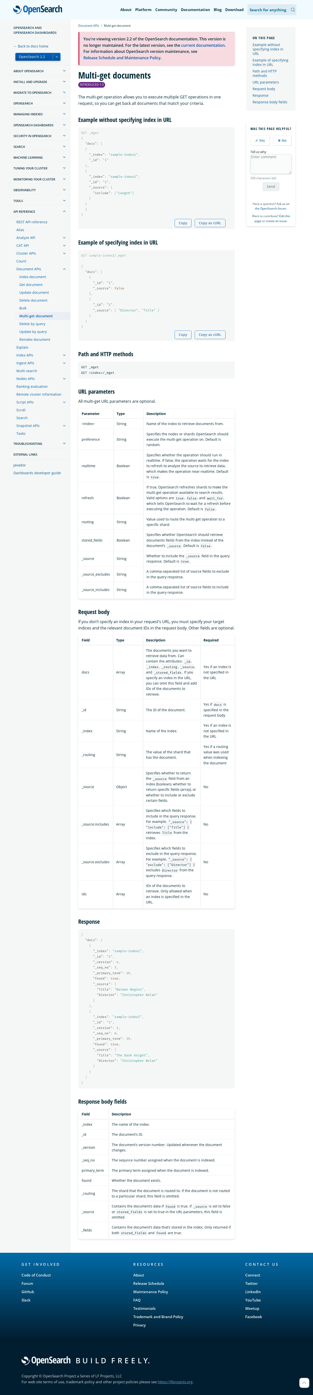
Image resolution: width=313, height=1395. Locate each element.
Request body (264, 88)
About (126, 9)
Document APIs (28, 269)
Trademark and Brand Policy (158, 1316)
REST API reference (31, 222)
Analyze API (25, 237)
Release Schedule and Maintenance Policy (122, 57)
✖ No (282, 140)
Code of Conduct (36, 1275)
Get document (31, 284)
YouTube (253, 1300)
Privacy (139, 1325)
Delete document (33, 300)
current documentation (203, 45)
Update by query (33, 331)
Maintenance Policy (150, 1291)
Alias (20, 229)
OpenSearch (39, 10)
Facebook (253, 1316)
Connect (252, 1275)
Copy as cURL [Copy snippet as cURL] (210, 223)
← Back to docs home (30, 46)
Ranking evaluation (32, 386)
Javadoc (19, 465)
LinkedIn (253, 1291)
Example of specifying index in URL (270, 62)
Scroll (20, 410)
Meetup (252, 1308)
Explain (22, 347)
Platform (143, 9)
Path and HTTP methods (265, 73)
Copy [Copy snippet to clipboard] (183, 223)
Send (271, 186)
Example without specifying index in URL (268, 49)
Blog (218, 9)
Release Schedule (148, 1283)
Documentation (195, 9)
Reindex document (34, 339)
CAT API (22, 245)
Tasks (20, 433)
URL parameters (266, 82)
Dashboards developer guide (37, 473)
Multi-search (26, 370)
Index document (32, 276)
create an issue (276, 221)
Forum (27, 1283)
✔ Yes (260, 140)
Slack (26, 1300)
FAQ (137, 1300)
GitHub (28, 1291)
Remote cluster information (38, 394)
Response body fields (270, 102)
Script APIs (25, 402)
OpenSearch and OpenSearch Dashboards (34, 30)
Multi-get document (36, 316)
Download (234, 9)
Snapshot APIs (28, 425)
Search (22, 417)
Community (166, 9)
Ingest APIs (25, 363)
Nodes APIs (25, 378)
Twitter (251, 1283)
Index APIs (24, 355)
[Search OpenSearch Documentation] (271, 9)
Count (21, 261)
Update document (34, 292)
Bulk (22, 308)
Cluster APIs (26, 253)
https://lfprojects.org (175, 1381)
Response (260, 95)
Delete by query (32, 323)
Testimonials (144, 1308)
